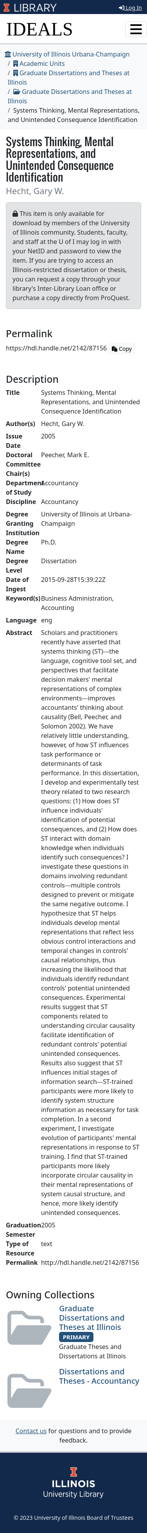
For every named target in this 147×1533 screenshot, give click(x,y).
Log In (130, 7)
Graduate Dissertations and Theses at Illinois (92, 1317)
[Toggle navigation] (136, 29)
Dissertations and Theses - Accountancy (99, 1376)
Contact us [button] (31, 1431)
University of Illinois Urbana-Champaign (67, 54)
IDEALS (39, 29)
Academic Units (39, 63)
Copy (121, 348)
